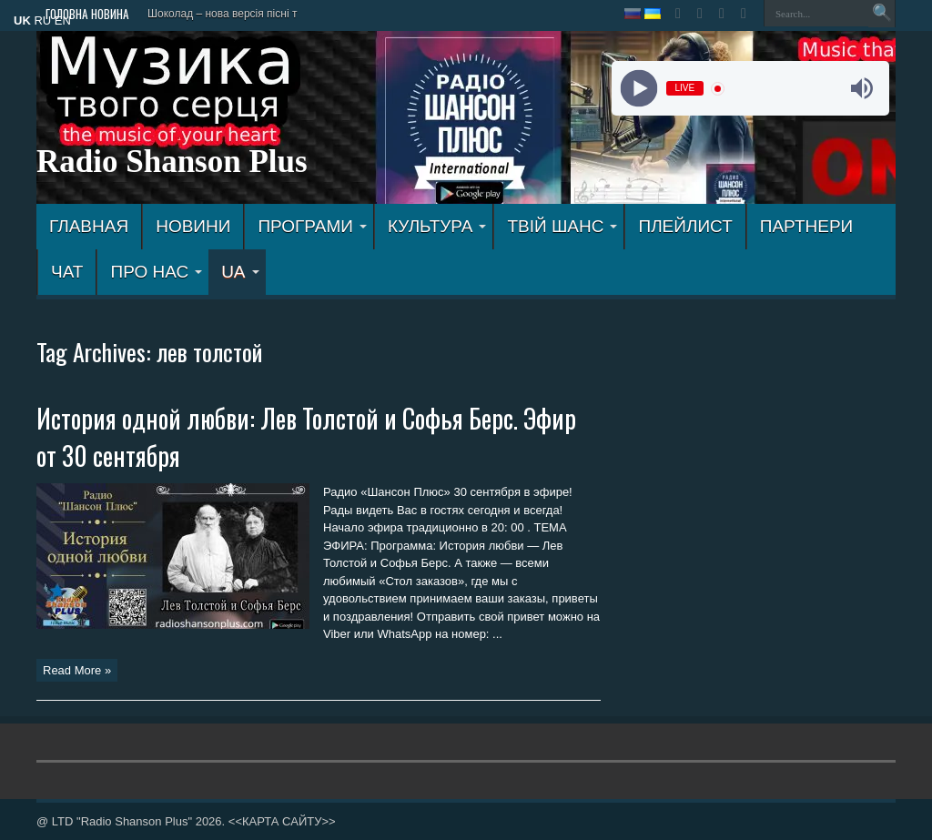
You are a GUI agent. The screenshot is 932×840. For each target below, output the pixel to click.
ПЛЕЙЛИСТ (685, 226)
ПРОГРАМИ (312, 226)
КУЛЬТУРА (437, 226)
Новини (193, 226)
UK (22, 20)
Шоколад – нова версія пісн (217, 13)
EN (63, 20)
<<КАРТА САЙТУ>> (282, 821)
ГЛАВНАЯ (88, 226)
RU (42, 20)
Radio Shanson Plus (172, 161)
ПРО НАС (156, 271)
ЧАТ (67, 271)
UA (239, 271)
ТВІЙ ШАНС (562, 226)
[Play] (638, 89)
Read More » (77, 670)
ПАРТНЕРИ (806, 226)
